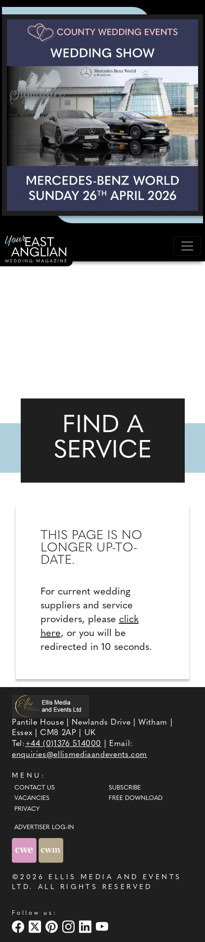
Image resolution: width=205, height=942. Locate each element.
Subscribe (125, 788)
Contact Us (34, 788)
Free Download (136, 798)
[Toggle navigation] (187, 246)
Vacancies (31, 798)
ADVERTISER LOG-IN (44, 828)
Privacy (27, 809)
